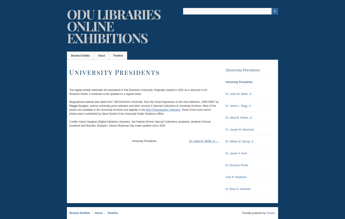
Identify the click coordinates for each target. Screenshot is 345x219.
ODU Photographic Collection (163, 109)
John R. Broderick (236, 177)
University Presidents (243, 70)
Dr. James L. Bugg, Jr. (238, 105)
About (101, 55)
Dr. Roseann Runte (237, 165)
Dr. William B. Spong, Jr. (240, 141)
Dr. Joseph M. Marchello (240, 129)
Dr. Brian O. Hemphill (238, 189)
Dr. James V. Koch (236, 153)
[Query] (230, 11)
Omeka (270, 213)
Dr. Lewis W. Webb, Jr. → (204, 141)
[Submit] (275, 11)
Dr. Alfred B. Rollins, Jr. (239, 117)
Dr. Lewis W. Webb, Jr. (239, 94)
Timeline (118, 55)
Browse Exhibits (80, 55)
